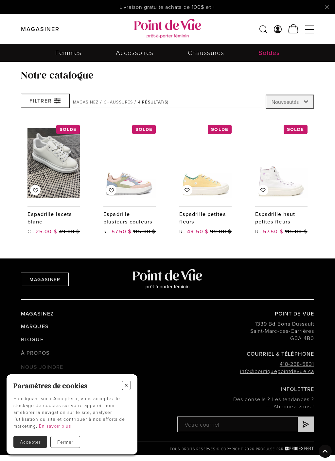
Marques (35, 328)
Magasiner (44, 280)
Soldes (269, 52)
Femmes (68, 52)
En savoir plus (55, 426)
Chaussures (206, 52)
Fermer (65, 442)
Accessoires (134, 52)
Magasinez (85, 104)
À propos (35, 356)
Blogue (32, 342)
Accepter (30, 442)
